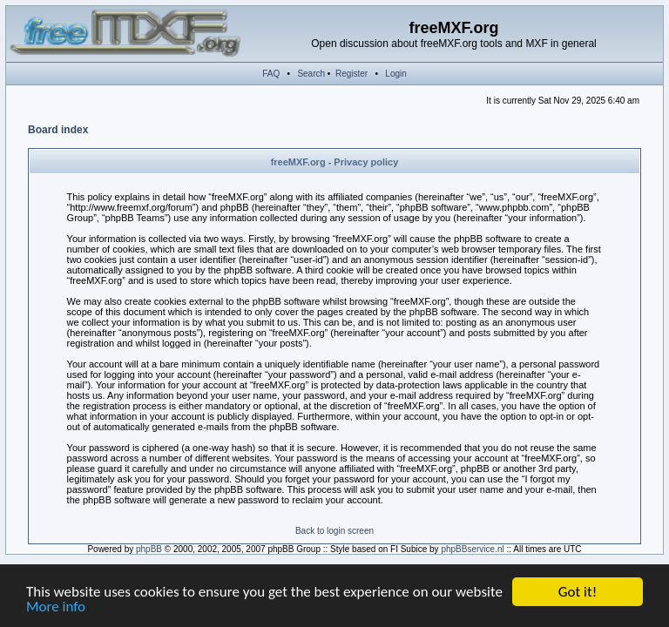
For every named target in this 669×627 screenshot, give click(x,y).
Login (395, 73)
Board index (58, 130)
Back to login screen (334, 531)
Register (351, 73)
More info (55, 607)
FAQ (271, 73)
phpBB (149, 549)
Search (311, 73)
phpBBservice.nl (472, 549)
